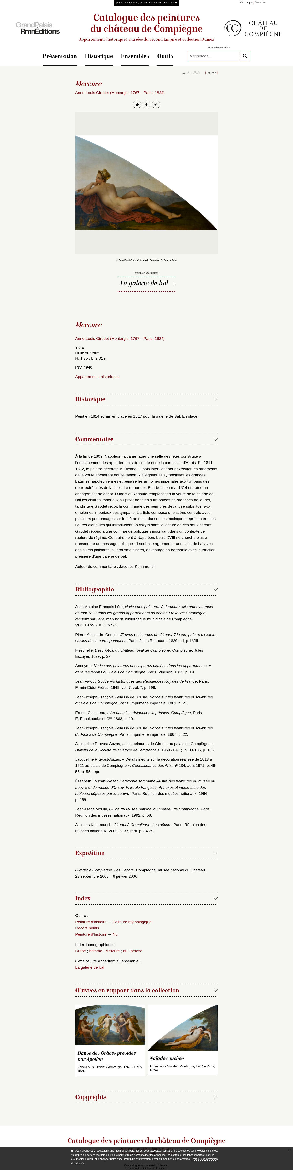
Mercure (112, 951)
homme (95, 951)
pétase (136, 951)
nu (125, 951)
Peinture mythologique (132, 922)
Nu (115, 934)
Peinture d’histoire (91, 922)
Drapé (80, 951)
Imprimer (211, 73)
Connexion (260, 2)
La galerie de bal (144, 283)
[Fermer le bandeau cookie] (289, 1150)
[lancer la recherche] (245, 56)
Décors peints (87, 928)
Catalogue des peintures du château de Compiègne (146, 27)
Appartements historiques (97, 377)
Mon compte (246, 2)
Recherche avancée (219, 48)
